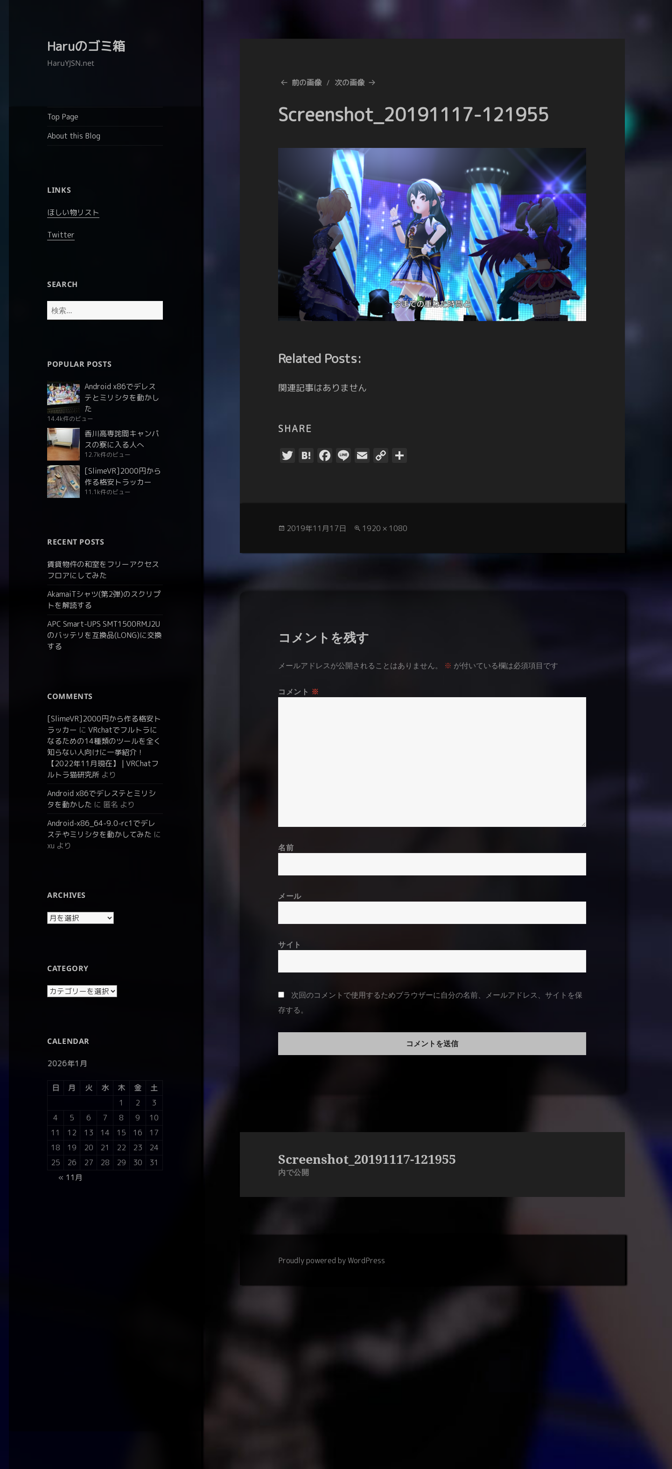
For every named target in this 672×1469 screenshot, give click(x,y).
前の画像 (307, 82)
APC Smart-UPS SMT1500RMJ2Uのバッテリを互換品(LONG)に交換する (104, 635)
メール (289, 896)
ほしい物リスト (73, 212)
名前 (286, 847)
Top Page (62, 117)
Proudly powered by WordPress (331, 1260)
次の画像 (349, 82)
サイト (289, 944)
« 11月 (70, 1177)
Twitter (61, 235)
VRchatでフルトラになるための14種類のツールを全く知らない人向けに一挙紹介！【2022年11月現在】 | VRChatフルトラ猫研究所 (104, 752)
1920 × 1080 (384, 528)
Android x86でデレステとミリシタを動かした (121, 397)
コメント (298, 691)
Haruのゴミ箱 (86, 46)
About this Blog (73, 136)
